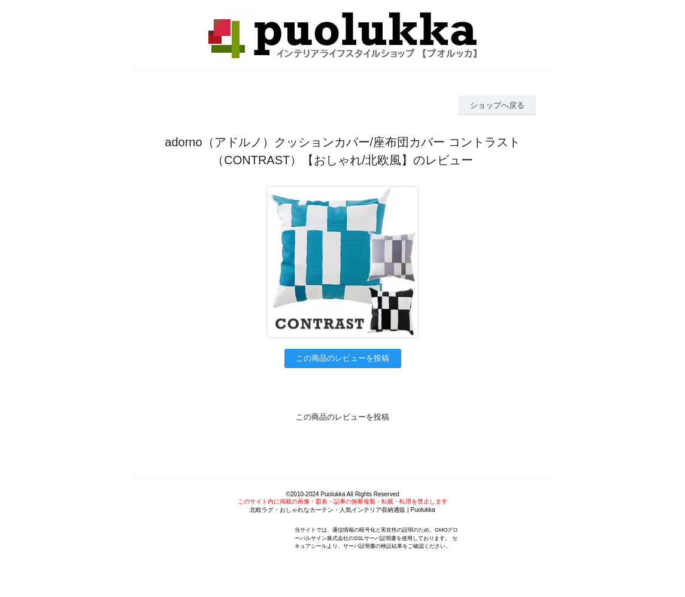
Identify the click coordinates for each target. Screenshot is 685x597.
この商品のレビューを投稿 (342, 358)
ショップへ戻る (497, 105)
